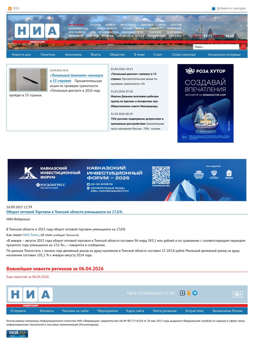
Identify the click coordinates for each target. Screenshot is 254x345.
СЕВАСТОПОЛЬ (156, 35)
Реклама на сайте (75, 311)
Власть (96, 54)
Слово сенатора (183, 54)
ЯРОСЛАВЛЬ (128, 24)
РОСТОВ (176, 24)
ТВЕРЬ (162, 24)
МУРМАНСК (76, 35)
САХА (140, 35)
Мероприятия (107, 311)
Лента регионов (165, 311)
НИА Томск (31, 235)
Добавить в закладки (229, 8)
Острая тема (194, 311)
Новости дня (21, 54)
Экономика (73, 54)
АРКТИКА (147, 24)
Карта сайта (135, 311)
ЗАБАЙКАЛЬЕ (125, 35)
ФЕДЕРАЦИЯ (76, 24)
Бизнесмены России (227, 311)
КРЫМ (140, 28)
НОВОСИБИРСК (107, 28)
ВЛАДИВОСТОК (108, 32)
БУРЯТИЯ (107, 35)
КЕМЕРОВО (174, 28)
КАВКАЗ (111, 24)
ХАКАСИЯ (154, 32)
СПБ (93, 32)
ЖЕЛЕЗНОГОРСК (132, 32)
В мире (139, 54)
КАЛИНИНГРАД (78, 28)
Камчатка (174, 32)
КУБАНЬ (96, 24)
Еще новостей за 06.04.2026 (27, 277)
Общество (117, 54)
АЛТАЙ (127, 28)
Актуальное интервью (224, 54)
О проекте (18, 311)
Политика (48, 54)
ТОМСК (154, 28)
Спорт (157, 54)
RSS (13, 8)
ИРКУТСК (93, 35)
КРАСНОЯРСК (76, 32)
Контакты (47, 311)
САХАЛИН (175, 35)
